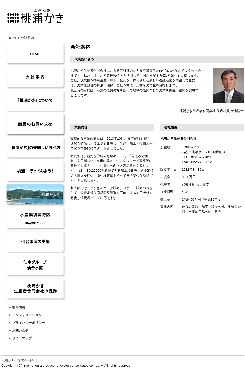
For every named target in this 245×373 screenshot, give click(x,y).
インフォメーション (27, 315)
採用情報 (18, 307)
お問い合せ (20, 330)
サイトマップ (22, 338)
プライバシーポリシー (28, 323)
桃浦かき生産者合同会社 (19, 360)
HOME (12, 38)
